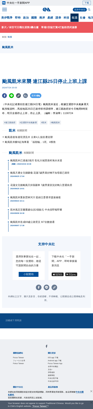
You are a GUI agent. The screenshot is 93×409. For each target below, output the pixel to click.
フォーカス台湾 (19, 361)
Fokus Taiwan (18, 363)
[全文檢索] (89, 9)
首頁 (4, 37)
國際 (34, 17)
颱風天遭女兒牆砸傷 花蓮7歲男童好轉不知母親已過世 (40, 172)
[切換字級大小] (25, 95)
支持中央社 (80, 9)
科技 (66, 17)
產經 (50, 17)
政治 (26, 17)
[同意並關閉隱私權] (91, 391)
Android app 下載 (55, 361)
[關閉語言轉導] (91, 402)
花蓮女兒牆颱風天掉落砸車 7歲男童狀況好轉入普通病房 (41, 185)
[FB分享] (4, 95)
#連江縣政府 (9, 122)
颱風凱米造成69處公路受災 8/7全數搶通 (32, 222)
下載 (86, 3)
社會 (82, 17)
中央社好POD (53, 381)
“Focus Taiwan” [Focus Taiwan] (40, 406)
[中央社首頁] (46, 9)
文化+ (50, 369)
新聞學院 (51, 375)
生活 (74, 17)
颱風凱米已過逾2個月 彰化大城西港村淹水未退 (36, 160)
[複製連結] (18, 95)
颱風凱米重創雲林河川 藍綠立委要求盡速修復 (35, 197)
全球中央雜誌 (53, 366)
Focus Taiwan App (55, 363)
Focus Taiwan (18, 358)
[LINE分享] (11, 95)
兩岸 (42, 17)
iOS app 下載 (53, 358)
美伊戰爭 (7, 17)
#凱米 (43, 122)
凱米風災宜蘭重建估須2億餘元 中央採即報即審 (36, 209)
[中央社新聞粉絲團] (46, 346)
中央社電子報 (53, 378)
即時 (18, 17)
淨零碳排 (51, 372)
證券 (58, 17)
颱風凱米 (15, 153)
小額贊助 (28, 274)
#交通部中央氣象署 (28, 122)
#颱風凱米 (55, 122)
